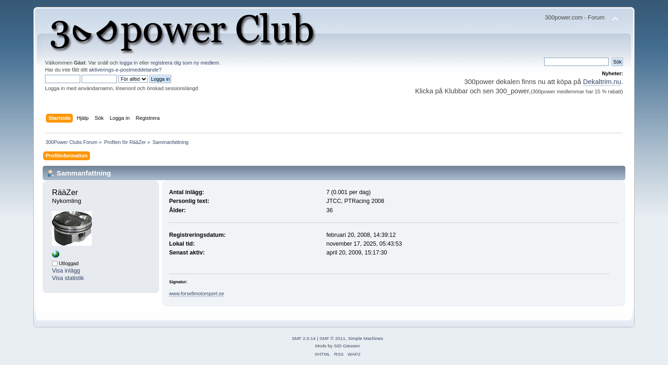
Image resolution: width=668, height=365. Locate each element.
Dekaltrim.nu (602, 81)
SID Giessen (347, 345)
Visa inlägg (66, 270)
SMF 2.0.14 (304, 338)
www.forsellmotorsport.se (196, 293)
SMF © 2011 (333, 338)
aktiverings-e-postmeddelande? (125, 69)
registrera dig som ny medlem (184, 62)
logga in (129, 62)
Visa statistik (68, 278)
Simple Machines (365, 338)
